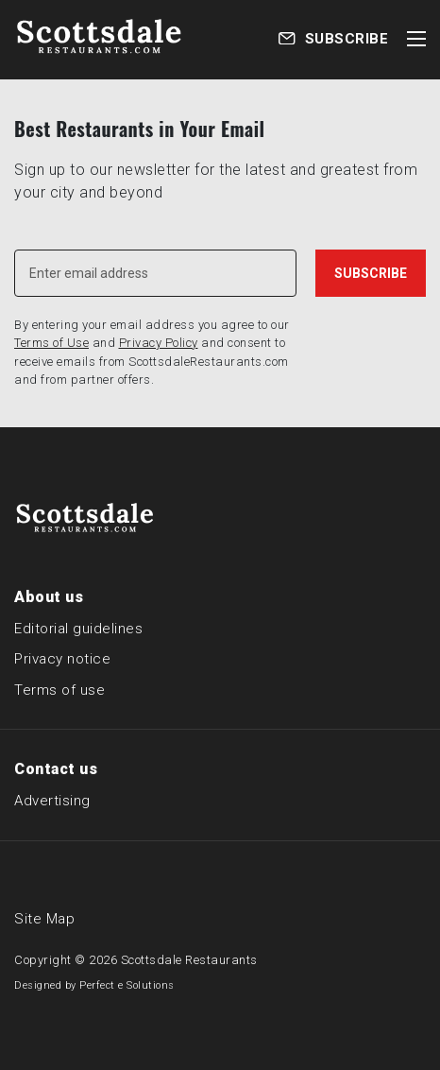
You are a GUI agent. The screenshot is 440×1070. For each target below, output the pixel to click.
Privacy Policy (158, 343)
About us (48, 597)
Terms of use (59, 690)
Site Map (44, 918)
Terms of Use (51, 343)
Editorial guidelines (78, 628)
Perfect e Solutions (127, 985)
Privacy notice (62, 658)
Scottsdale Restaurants (189, 960)
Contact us (55, 769)
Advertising (52, 800)
